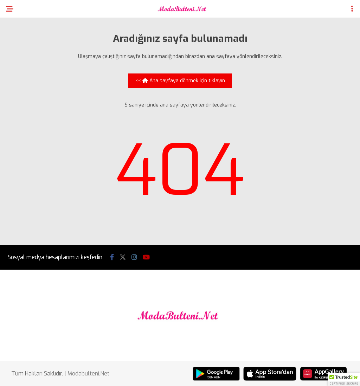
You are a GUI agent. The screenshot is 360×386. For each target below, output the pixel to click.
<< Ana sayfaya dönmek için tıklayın (180, 80)
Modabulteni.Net (88, 373)
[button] (344, 379)
